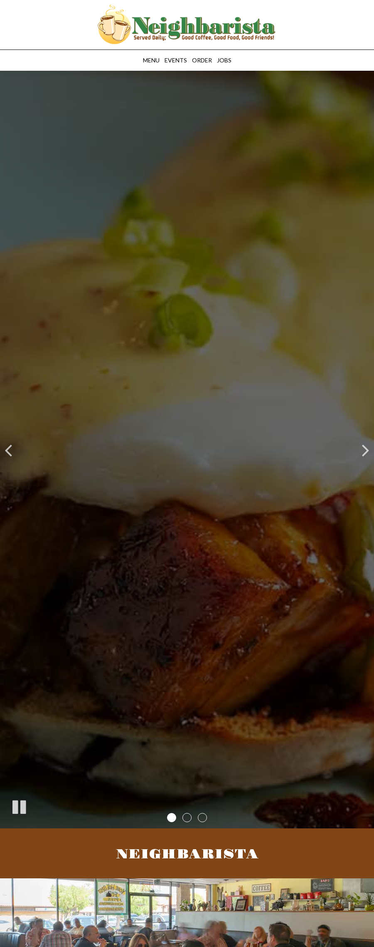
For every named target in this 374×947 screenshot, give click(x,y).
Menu (151, 60)
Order (202, 60)
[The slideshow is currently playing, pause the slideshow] (18, 805)
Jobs (224, 60)
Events (176, 60)
